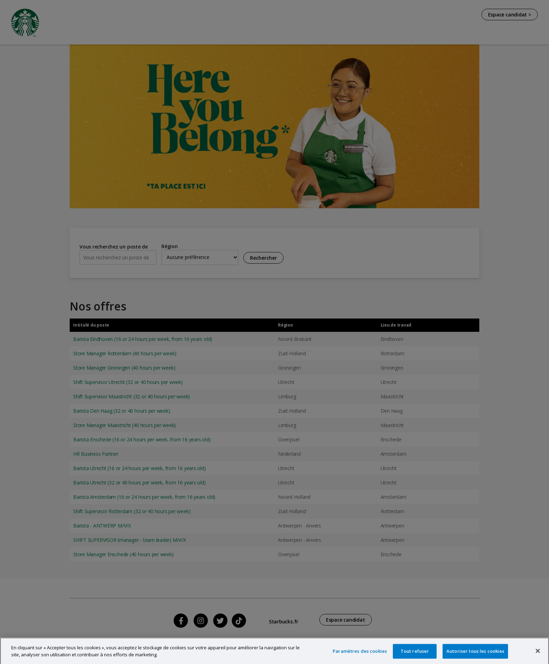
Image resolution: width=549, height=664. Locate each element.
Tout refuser (415, 655)
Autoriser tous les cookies (475, 655)
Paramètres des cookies (360, 655)
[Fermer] (537, 655)
